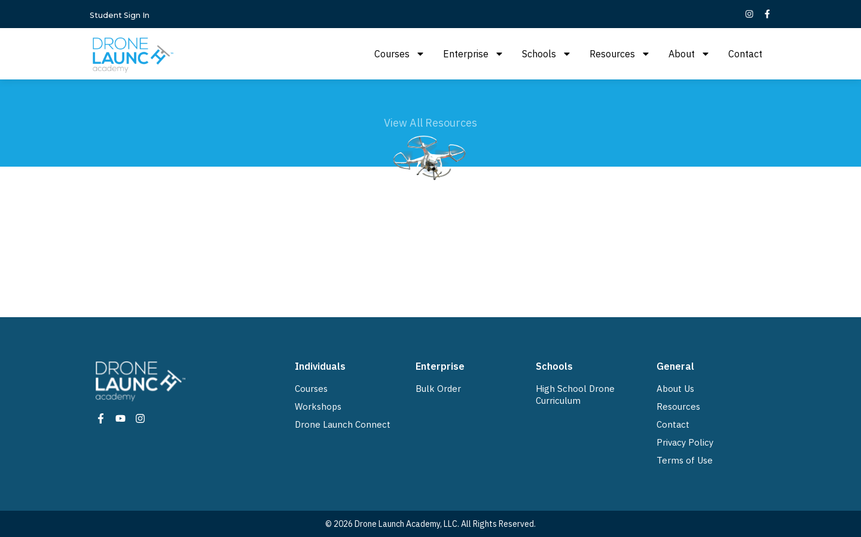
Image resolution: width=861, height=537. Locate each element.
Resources (620, 54)
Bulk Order (438, 388)
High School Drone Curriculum (575, 394)
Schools (547, 54)
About (689, 54)
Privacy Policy (685, 442)
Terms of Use (685, 460)
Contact (745, 54)
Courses (399, 54)
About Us (675, 388)
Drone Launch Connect (342, 424)
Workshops (318, 406)
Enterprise (473, 54)
